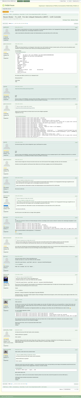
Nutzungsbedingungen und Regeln (69, 396)
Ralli (6, 86)
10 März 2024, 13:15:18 (19, 43)
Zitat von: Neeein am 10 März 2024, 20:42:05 (25, 198)
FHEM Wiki (69, 6)
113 (22, 23)
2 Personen (17, 233)
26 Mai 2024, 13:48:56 (18, 299)
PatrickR (7, 274)
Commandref (61, 6)
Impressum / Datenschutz (46, 6)
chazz (6, 256)
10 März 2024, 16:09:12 (19, 103)
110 (15, 23)
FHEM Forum (9, 5)
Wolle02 (7, 27)
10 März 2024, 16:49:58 (19, 142)
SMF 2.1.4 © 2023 (4, 396)
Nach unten (5, 23)
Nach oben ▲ (77, 396)
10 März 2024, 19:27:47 (19, 159)
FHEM (55, 6)
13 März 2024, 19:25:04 (19, 237)
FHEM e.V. (76, 6)
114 (23, 23)
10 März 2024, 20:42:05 (19, 177)
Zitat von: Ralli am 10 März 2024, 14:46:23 (24, 106)
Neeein (6, 177)
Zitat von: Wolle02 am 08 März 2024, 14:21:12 (25, 180)
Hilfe (62, 396)
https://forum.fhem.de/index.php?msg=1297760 (24, 88)
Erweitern (23, 52)
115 (25, 23)
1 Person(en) (17, 264)
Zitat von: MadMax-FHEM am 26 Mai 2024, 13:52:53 (26, 354)
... (14, 23)
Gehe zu (61, 389)
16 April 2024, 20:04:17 (19, 256)
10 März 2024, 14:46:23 (19, 86)
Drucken (76, 23)
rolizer (6, 217)
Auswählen (19, 52)
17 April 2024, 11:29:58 (19, 274)
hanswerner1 (8, 43)
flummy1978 (8, 299)
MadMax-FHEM (8, 330)
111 (17, 23)
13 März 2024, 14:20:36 (19, 217)
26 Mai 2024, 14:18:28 (18, 349)
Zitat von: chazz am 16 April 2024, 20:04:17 (24, 277)
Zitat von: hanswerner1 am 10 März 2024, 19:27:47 (26, 240)
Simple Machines (10, 396)
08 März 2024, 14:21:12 (19, 27)
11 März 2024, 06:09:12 (19, 195)
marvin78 (7, 195)
